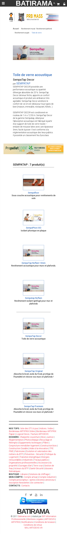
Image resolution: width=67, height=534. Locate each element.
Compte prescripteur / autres (22, 480)
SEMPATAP (23, 83)
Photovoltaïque (32, 440)
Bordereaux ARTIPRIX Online (22, 431)
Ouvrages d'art (25, 465)
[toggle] (3, 3)
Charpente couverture (30, 437)
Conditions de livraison (45, 522)
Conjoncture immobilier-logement (24, 445)
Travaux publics (41, 460)
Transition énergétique (30, 457)
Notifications (28, 522)
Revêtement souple (22, 33)
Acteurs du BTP (21, 468)
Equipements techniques (30, 442)
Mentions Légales (35, 519)
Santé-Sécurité (37, 468)
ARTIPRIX (15, 522)
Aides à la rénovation (38, 448)
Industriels (28, 460)
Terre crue (38, 465)
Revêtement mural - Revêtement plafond (36, 29)
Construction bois (49, 445)
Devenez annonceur (46, 480)
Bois (43, 437)
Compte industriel (47, 477)
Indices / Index (46, 428)
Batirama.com (24, 516)
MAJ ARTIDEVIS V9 (33, 527)
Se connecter (37, 482)
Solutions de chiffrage (39, 474)
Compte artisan (31, 477)
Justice (50, 437)
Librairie (24, 474)
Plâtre (45, 442)
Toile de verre (37, 33)
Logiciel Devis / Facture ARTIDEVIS (32, 434)
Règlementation (16, 440)
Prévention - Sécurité (34, 454)
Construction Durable (18, 448)
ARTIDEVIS (50, 519)
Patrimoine (20, 451)
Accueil (16, 29)
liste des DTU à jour (29, 428)
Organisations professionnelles (23, 462)
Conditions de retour (33, 525)
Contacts (25, 485)
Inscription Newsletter (19, 482)
